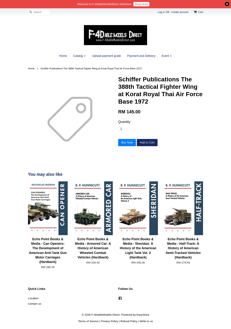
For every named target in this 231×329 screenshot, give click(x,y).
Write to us (146, 321)
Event (167, 55)
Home (63, 55)
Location (33, 298)
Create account (179, 12)
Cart (200, 12)
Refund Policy (128, 321)
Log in (161, 12)
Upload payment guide (106, 55)
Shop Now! (141, 4)
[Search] (39, 12)
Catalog (79, 55)
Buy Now (127, 142)
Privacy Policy (109, 321)
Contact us (34, 303)
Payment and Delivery (141, 55)
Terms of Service (88, 321)
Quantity (124, 122)
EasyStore (143, 314)
